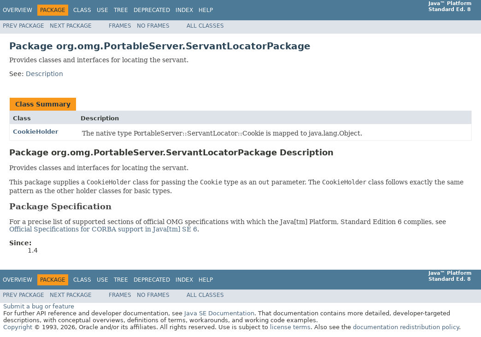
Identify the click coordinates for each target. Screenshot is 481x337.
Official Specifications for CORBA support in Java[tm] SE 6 (103, 229)
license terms (290, 327)
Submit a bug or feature (38, 306)
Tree (121, 10)
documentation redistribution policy (406, 327)
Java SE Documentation (219, 313)
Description (44, 73)
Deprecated (152, 10)
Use (102, 10)
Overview (17, 10)
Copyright (17, 327)
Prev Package (23, 26)
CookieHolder (35, 131)
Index (184, 10)
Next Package (71, 26)
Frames (120, 26)
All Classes (205, 26)
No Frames (153, 26)
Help (206, 10)
